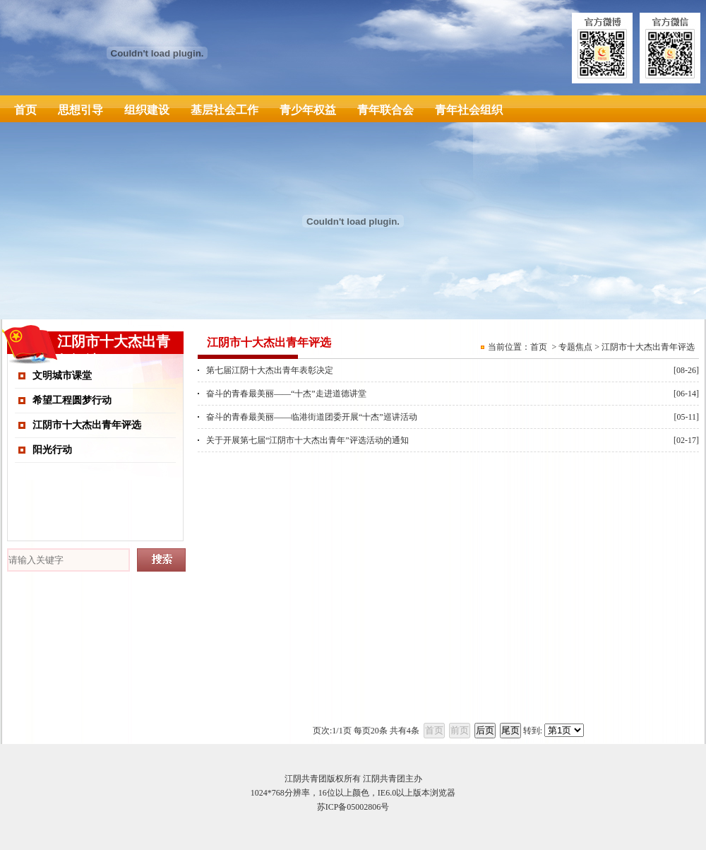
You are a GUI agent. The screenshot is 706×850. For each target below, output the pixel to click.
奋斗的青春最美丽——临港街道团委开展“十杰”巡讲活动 (311, 417)
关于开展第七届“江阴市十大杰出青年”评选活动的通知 (307, 440)
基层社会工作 (224, 110)
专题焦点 (575, 347)
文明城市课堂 (62, 375)
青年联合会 (385, 110)
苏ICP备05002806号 (353, 807)
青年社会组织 (469, 110)
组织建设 (146, 110)
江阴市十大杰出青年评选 (86, 425)
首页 (25, 110)
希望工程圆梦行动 (72, 400)
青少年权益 (308, 110)
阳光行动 (52, 449)
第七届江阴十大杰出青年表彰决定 (269, 370)
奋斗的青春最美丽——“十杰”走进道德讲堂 (286, 394)
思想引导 (80, 110)
